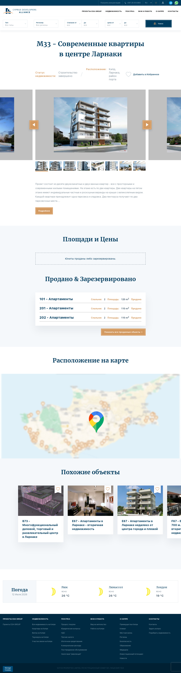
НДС (63, 633)
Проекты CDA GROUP (92, 11)
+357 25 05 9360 (133, 3)
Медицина (124, 650)
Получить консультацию (110, 3)
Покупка (129, 11)
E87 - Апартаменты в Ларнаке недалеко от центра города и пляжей (140, 525)
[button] (33, 124)
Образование (125, 646)
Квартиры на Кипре (40, 629)
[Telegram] (171, 3)
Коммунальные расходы (71, 646)
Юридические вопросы (70, 629)
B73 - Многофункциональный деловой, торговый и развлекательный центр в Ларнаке (40, 529)
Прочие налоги (67, 637)
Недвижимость (113, 11)
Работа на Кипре (97, 629)
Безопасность (125, 641)
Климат (123, 629)
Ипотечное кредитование (71, 641)
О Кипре (160, 11)
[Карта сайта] (163, 3)
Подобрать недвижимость (159, 633)
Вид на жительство (98, 624)
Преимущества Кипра (129, 624)
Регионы (123, 637)
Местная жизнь (126, 633)
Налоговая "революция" (71, 654)
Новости (123, 658)
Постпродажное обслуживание (74, 650)
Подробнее (44, 211)
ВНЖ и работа (145, 11)
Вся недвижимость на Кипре (44, 624)
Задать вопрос (155, 629)
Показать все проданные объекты (122, 332)
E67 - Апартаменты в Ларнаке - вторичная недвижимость (87, 525)
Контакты (173, 11)
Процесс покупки (68, 624)
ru (146, 3)
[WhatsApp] (176, 3)
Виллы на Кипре (38, 633)
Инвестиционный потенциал (131, 654)
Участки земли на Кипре (42, 641)
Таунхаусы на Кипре (40, 637)
